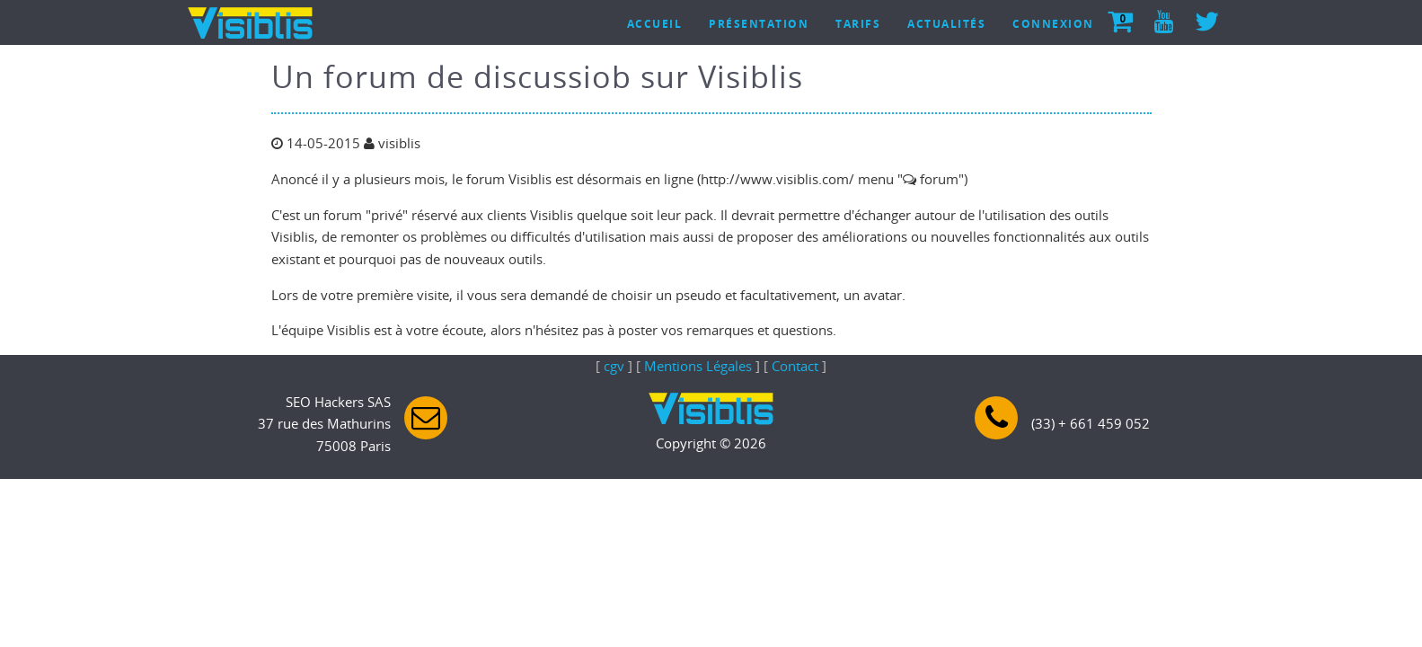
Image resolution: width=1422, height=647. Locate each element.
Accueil (655, 23)
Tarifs (857, 23)
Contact (795, 366)
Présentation (758, 23)
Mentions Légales (698, 366)
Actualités (946, 23)
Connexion (1053, 23)
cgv (614, 366)
